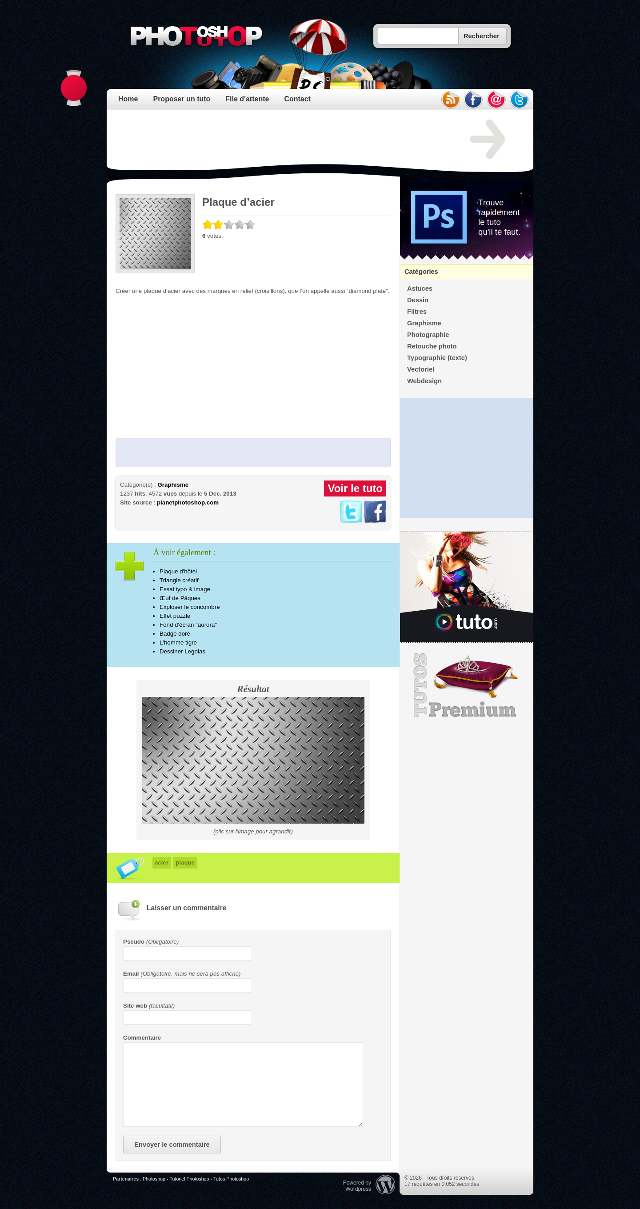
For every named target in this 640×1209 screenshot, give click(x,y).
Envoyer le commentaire (171, 1144)
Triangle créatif (179, 580)
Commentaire (142, 1037)
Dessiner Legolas (182, 651)
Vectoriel (420, 369)
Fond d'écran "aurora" (188, 624)
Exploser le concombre (190, 607)
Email (131, 973)
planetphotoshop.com (188, 502)
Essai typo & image (185, 589)
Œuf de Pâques (180, 598)
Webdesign (424, 380)
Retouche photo (432, 346)
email (496, 99)
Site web (135, 1005)
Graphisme (172, 484)
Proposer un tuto (181, 99)
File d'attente (247, 99)
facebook (473, 99)
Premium (466, 685)
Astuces (419, 288)
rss (450, 99)
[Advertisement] (277, 140)
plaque (185, 862)
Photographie (428, 334)
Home (128, 99)
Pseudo (133, 941)
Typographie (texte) (437, 357)
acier (161, 862)
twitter (519, 99)
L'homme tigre (178, 642)
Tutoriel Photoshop (189, 1178)
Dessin (417, 300)
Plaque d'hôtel (178, 571)
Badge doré (175, 633)
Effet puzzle (175, 616)
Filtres (417, 311)
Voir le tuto (355, 488)
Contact (297, 99)
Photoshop (154, 1178)
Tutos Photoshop (231, 1178)
